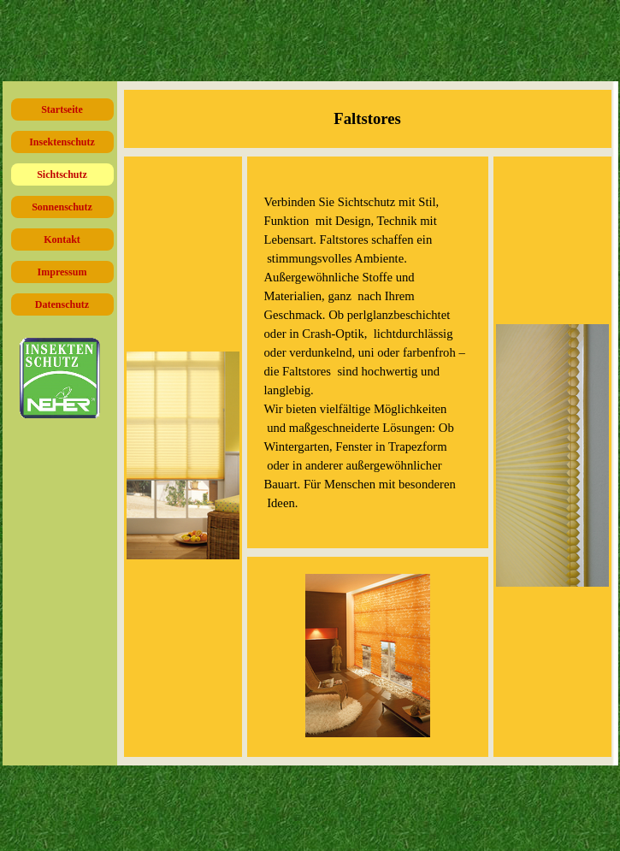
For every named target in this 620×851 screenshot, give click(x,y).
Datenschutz (62, 304)
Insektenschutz (62, 142)
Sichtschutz (62, 174)
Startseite (62, 109)
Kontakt (62, 239)
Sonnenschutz (62, 207)
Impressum (62, 272)
